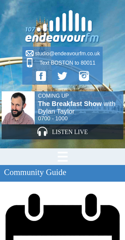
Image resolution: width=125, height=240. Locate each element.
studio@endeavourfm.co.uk (67, 53)
